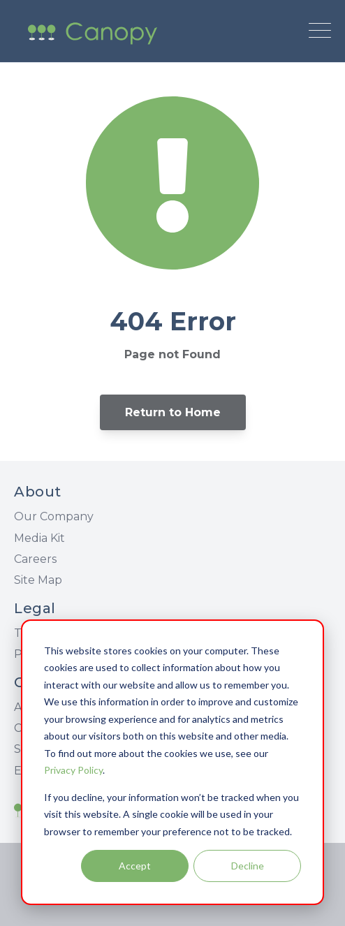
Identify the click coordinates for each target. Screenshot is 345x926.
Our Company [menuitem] (54, 516)
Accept (135, 866)
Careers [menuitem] (35, 559)
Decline (247, 866)
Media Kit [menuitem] (39, 538)
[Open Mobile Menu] (320, 31)
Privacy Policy (73, 770)
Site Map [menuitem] (38, 580)
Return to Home (173, 412)
